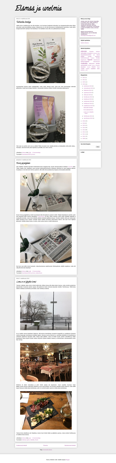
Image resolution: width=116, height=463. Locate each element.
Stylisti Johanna (85, 42)
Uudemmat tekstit (21, 445)
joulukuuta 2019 (88, 86)
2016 (83, 123)
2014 (83, 127)
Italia (99, 53)
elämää (24, 439)
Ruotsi (36, 439)
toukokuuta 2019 (88, 101)
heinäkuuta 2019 (88, 97)
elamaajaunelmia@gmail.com (88, 35)
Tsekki (98, 67)
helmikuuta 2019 (88, 116)
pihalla (98, 63)
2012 (83, 132)
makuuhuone (39, 273)
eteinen (98, 51)
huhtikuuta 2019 (88, 103)
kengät (89, 56)
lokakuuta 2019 (88, 90)
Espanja (91, 51)
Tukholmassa (41, 216)
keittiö (82, 56)
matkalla (32, 439)
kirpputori (97, 56)
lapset (27, 439)
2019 (83, 84)
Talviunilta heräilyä (23, 22)
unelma (87, 68)
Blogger (68, 459)
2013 (83, 129)
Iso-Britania (94, 53)
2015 (83, 125)
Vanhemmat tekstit (70, 445)
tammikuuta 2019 (88, 118)
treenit (93, 67)
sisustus (83, 67)
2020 (83, 82)
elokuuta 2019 (87, 94)
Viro (85, 70)
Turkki (82, 68)
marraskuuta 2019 (88, 88)
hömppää (89, 53)
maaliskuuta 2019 (88, 105)
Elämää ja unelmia (38, 9)
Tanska (88, 67)
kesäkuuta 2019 (88, 99)
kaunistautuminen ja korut (28, 154)
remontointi (84, 65)
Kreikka (92, 58)
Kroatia (98, 58)
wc (86, 70)
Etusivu (45, 445)
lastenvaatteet (85, 61)
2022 (83, 77)
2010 (83, 136)
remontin (70, 166)
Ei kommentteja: (37, 152)
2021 (83, 79)
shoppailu (97, 65)
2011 (83, 134)
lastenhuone (97, 59)
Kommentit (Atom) (47, 449)
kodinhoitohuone (85, 58)
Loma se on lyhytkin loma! (26, 282)
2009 (83, 138)
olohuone (91, 63)
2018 (83, 121)
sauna (93, 65)
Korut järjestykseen (23, 163)
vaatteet (93, 68)
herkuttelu (84, 53)
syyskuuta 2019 (88, 92)
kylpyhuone (83, 59)
